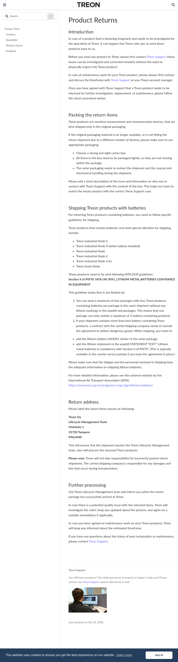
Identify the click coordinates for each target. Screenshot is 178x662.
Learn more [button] (124, 655)
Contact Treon (12, 28)
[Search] (173, 5)
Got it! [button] (159, 655)
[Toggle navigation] (4, 4)
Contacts (10, 34)
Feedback (10, 51)
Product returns (14, 45)
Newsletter (11, 39)
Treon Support (156, 56)
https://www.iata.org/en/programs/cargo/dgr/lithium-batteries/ (111, 385)
